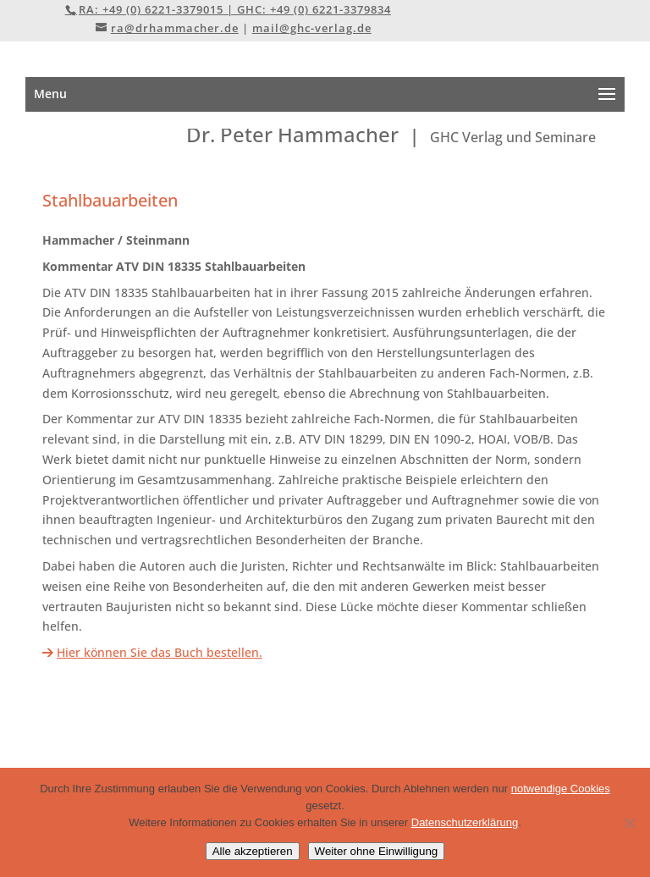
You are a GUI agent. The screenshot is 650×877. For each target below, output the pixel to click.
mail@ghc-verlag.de (312, 28)
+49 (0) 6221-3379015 (162, 9)
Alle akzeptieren (252, 851)
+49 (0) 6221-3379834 (330, 9)
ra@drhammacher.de (175, 28)
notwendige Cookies (560, 788)
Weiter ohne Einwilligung (376, 851)
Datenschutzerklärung (464, 822)
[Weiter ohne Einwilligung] (628, 822)
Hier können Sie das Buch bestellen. (159, 652)
